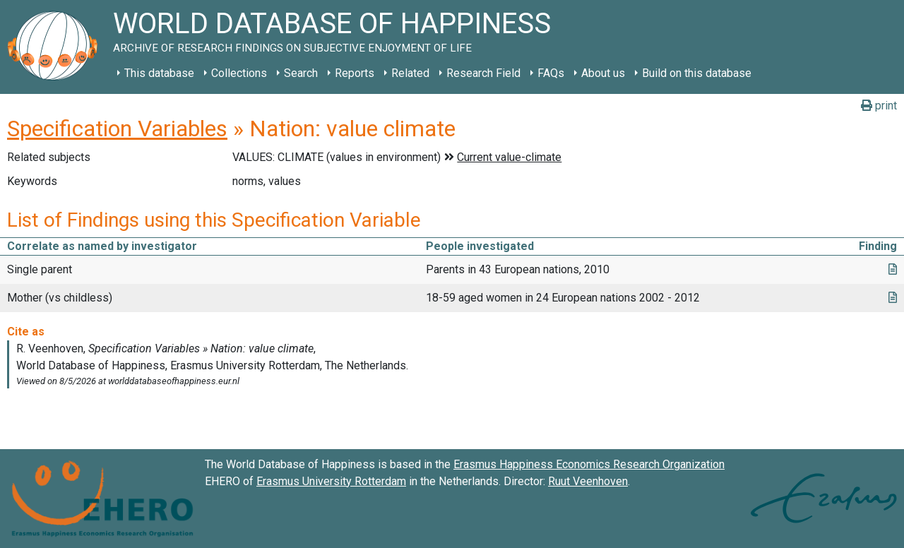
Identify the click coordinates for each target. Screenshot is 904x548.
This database (159, 73)
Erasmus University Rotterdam (331, 481)
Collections (239, 73)
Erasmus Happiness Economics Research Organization (589, 464)
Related (410, 73)
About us (603, 73)
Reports (354, 73)
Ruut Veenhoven (588, 481)
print (879, 105)
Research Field (483, 73)
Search (301, 73)
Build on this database (696, 73)
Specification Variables (117, 128)
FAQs (550, 73)
